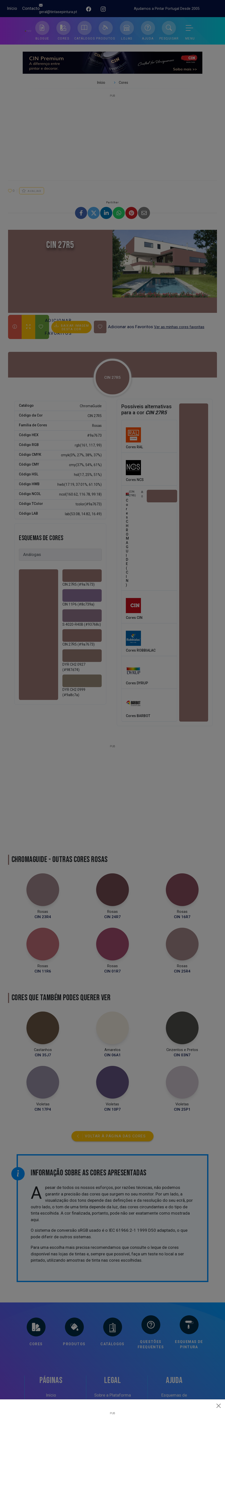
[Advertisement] (112, 1450)
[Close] (218, 1405)
